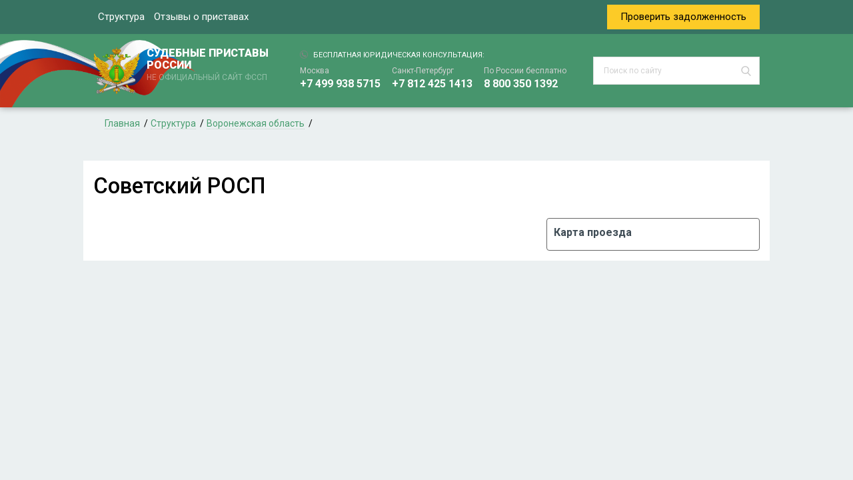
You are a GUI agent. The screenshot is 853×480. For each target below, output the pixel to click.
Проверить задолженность (683, 17)
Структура (121, 17)
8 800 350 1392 (521, 83)
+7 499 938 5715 (340, 83)
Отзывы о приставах (201, 17)
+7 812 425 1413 (432, 83)
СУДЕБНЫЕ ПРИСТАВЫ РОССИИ (210, 65)
